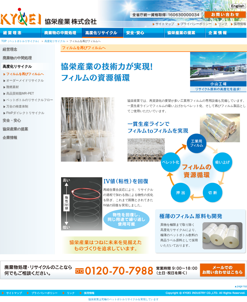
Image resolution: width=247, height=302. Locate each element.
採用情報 (240, 24)
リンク (223, 24)
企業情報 (10, 137)
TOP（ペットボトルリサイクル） (20, 41)
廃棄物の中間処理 (17, 58)
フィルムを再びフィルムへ (25, 74)
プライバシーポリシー (196, 24)
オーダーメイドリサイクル (25, 80)
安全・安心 (12, 120)
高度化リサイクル (54, 41)
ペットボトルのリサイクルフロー (29, 100)
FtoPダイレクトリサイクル (25, 113)
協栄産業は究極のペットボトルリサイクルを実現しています (123, 299)
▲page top (240, 286)
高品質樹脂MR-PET (20, 93)
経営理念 (10, 49)
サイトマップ (164, 24)
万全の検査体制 (17, 106)
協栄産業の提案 (15, 129)
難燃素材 (12, 87)
